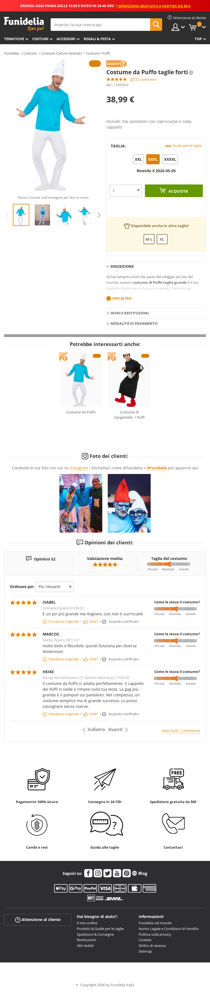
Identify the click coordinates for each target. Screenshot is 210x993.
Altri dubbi (85, 945)
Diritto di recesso (152, 945)
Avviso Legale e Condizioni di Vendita (169, 928)
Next (99, 215)
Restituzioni (86, 939)
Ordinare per (22, 586)
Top (198, 38)
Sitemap (145, 951)
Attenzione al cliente (37, 920)
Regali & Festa (97, 38)
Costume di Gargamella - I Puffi (129, 415)
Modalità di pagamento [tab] (134, 323)
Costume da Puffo (81, 412)
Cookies (145, 939)
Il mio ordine (87, 922)
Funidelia (11, 53)
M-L (149, 239)
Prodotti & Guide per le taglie (100, 928)
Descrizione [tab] (122, 266)
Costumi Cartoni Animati (61, 53)
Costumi (40, 38)
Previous (7, 215)
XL (162, 239)
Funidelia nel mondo (155, 922)
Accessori (66, 38)
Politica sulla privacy (155, 934)
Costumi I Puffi (98, 53)
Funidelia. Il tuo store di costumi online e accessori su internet (24, 24)
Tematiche (14, 38)
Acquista (177, 191)
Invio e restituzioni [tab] (129, 313)
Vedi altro (122, 298)
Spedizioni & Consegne (95, 934)
